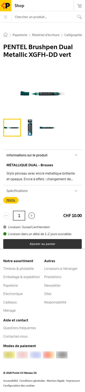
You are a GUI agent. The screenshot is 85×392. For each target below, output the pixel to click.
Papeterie (10, 285)
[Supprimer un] (6, 215)
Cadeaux (10, 302)
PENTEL (10, 200)
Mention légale (56, 380)
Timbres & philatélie (18, 269)
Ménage (9, 310)
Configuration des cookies (19, 385)
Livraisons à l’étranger (60, 269)
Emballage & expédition (21, 277)
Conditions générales (32, 380)
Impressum (73, 380)
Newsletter (52, 285)
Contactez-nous (15, 336)
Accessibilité (10, 380)
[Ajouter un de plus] (31, 215)
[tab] (12, 128)
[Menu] (5, 17)
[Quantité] (19, 215)
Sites (47, 294)
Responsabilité (55, 302)
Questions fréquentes (19, 328)
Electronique (13, 294)
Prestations (52, 277)
